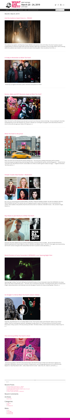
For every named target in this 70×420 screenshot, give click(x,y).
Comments (10, 412)
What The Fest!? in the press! (14, 134)
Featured (9, 403)
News (8, 404)
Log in (8, 410)
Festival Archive (13, 9)
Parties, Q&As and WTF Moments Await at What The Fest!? (23, 94)
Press (26, 9)
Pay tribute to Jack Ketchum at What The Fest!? (19, 216)
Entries (9, 411)
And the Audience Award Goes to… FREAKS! (18, 18)
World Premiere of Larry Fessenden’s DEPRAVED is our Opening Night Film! (28, 255)
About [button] (7, 9)
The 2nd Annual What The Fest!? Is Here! (17, 336)
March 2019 (9, 398)
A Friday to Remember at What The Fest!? (18, 57)
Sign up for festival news (33, 9)
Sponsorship (20, 9)
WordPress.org (10, 413)
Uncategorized (10, 405)
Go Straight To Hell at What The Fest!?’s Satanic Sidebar (22, 295)
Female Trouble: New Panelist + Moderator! (18, 175)
